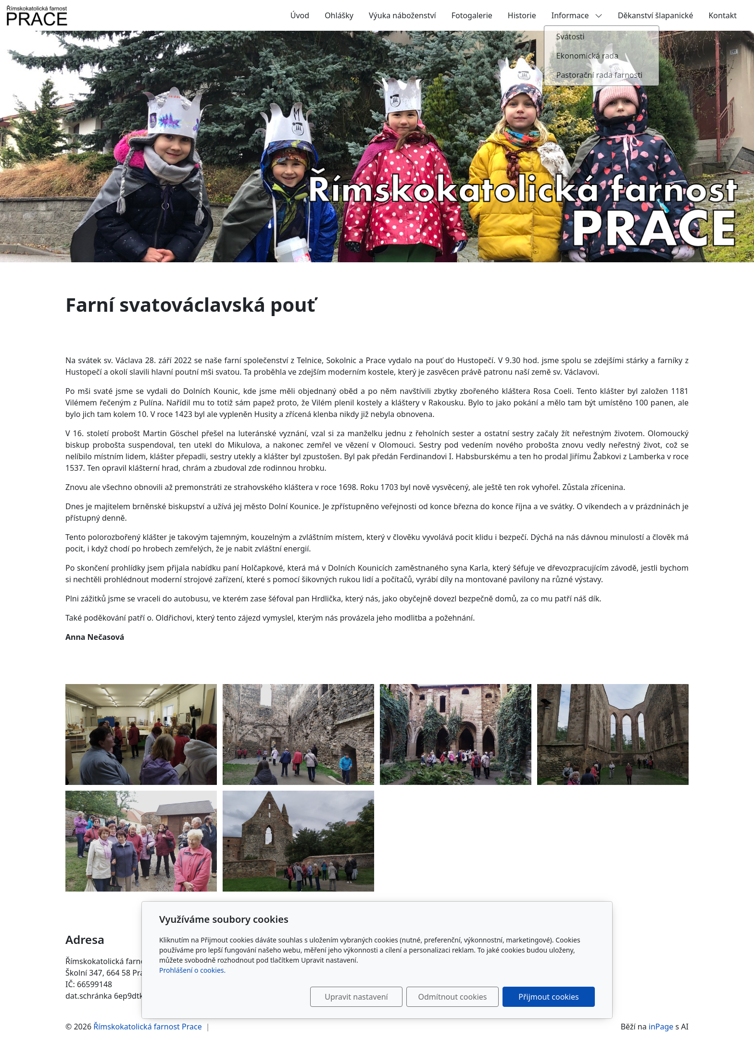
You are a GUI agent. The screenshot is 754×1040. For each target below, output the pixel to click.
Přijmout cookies (548, 996)
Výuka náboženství (402, 15)
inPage (661, 1026)
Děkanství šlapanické (655, 15)
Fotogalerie (472, 15)
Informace (577, 15)
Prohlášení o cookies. (192, 970)
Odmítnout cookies (452, 996)
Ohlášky (339, 15)
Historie (522, 15)
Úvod (299, 15)
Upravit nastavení (356, 996)
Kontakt (722, 15)
